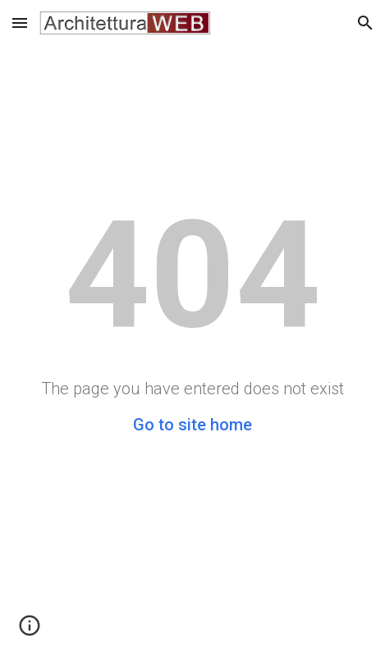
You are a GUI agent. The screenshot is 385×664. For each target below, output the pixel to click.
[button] (19, 22)
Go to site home (192, 424)
